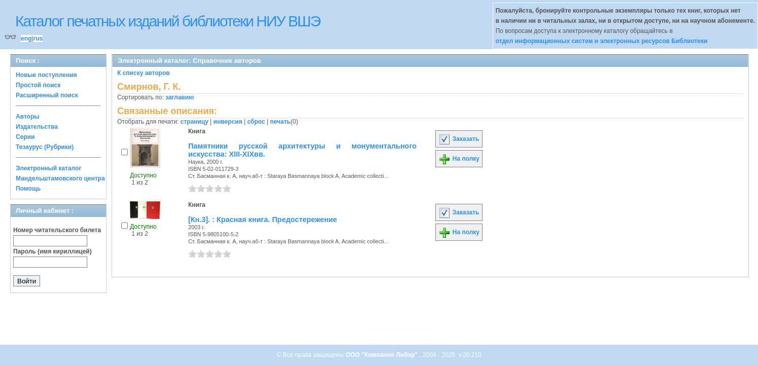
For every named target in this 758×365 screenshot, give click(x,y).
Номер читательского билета (57, 230)
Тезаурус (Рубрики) (45, 147)
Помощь (28, 188)
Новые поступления (46, 75)
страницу (195, 121)
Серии (25, 136)
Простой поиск (38, 85)
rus (38, 38)
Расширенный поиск (47, 95)
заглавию (179, 97)
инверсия (228, 121)
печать (280, 121)
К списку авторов (143, 73)
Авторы (28, 116)
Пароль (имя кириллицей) (52, 251)
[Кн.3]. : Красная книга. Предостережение (262, 219)
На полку (458, 158)
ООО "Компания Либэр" (382, 354)
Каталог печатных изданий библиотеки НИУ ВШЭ (167, 21)
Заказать (458, 138)
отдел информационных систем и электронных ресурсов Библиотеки (602, 41)
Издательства (37, 126)
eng (26, 38)
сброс (256, 121)
